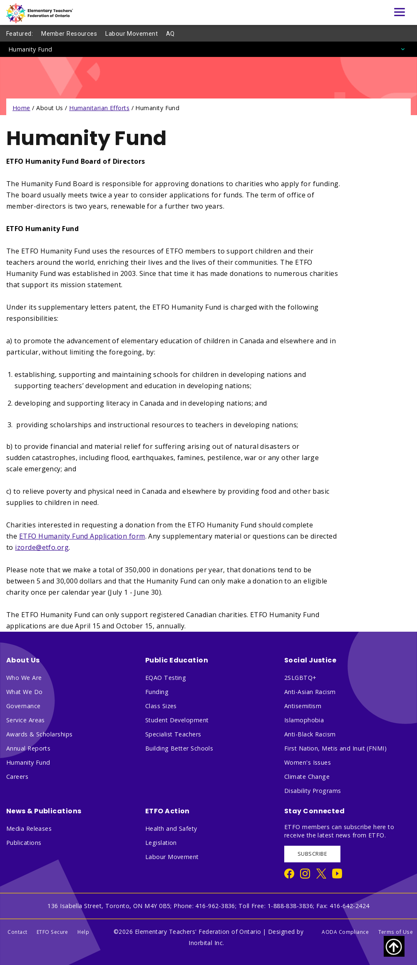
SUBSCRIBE (312, 853)
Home (21, 108)
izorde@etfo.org (42, 547)
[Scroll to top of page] (394, 946)
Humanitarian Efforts (99, 108)
